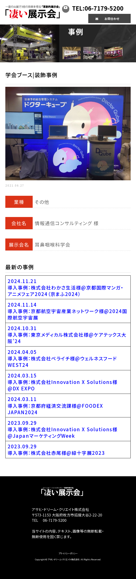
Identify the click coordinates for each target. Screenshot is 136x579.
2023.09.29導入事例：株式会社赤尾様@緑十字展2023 (56, 449)
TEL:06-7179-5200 (97, 8)
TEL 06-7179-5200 (49, 520)
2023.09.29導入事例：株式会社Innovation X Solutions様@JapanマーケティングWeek (62, 429)
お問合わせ (111, 18)
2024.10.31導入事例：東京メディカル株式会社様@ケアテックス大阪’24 (67, 334)
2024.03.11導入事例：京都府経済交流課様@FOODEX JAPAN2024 (55, 405)
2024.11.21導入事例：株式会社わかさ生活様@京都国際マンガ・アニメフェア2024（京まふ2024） (65, 287)
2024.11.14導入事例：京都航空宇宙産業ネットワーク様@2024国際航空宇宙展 (67, 311)
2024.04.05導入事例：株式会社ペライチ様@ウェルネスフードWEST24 (62, 358)
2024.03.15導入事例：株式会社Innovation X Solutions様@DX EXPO (62, 382)
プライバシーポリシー (68, 553)
